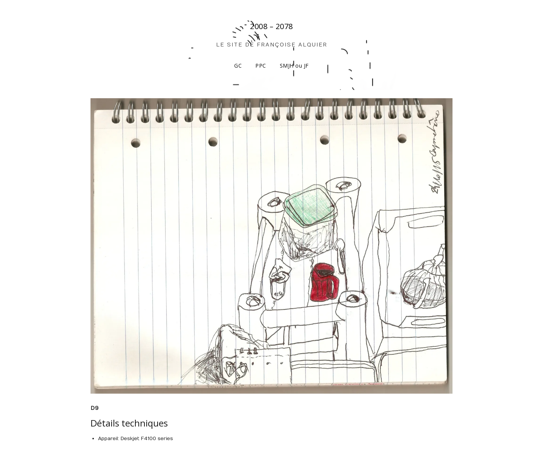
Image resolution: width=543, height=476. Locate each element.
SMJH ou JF (294, 65)
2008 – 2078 (271, 26)
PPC (260, 65)
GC (238, 65)
